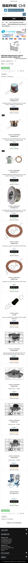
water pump (14, 350)
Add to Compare (14, 112)
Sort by (3, 61)
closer (14, 315)
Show (2, 64)
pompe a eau (14, 386)
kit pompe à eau (14, 493)
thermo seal (14, 243)
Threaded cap (14, 100)
